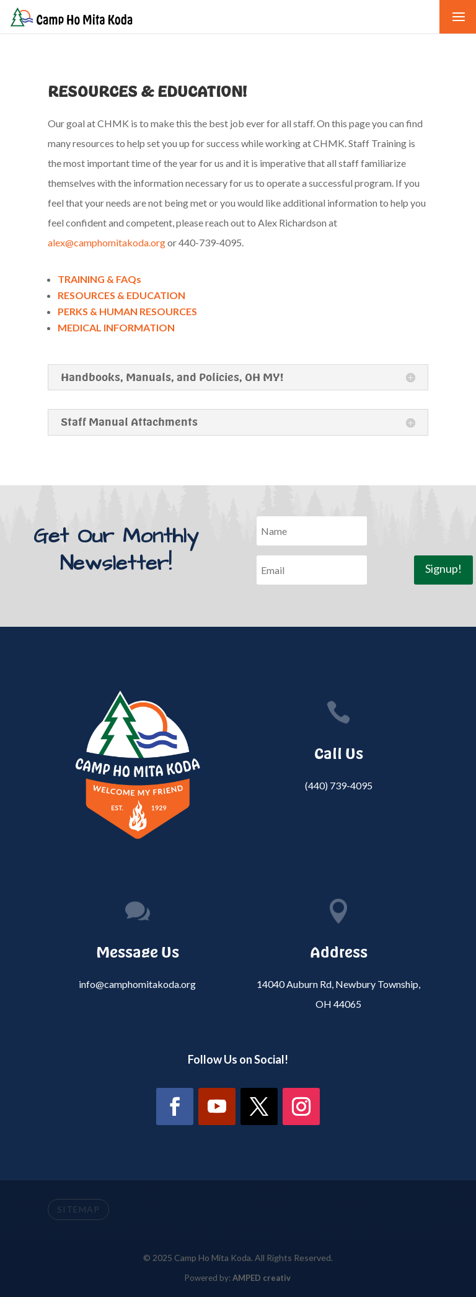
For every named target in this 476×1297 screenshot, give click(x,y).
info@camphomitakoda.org (137, 984)
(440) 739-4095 (338, 785)
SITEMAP (78, 1209)
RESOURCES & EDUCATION (121, 295)
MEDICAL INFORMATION (116, 327)
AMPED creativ (261, 1278)
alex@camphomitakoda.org (107, 242)
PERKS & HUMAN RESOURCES (127, 311)
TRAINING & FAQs (99, 279)
